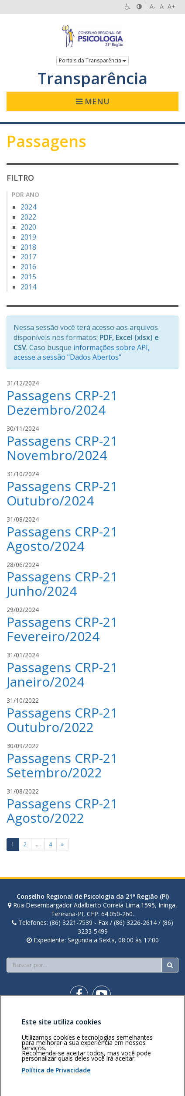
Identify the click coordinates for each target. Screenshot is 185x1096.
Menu (93, 101)
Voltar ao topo (157, 1025)
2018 (28, 247)
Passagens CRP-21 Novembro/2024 (62, 448)
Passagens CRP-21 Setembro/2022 (62, 765)
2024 (28, 207)
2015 (28, 277)
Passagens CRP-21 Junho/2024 (62, 583)
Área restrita (28, 1025)
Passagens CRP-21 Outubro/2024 (62, 493)
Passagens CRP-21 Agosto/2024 (62, 538)
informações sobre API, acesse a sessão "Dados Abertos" (82, 352)
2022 (28, 217)
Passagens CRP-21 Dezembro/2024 (62, 402)
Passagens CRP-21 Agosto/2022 (62, 810)
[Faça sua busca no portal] (84, 965)
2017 (28, 256)
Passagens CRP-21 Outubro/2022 (62, 720)
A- (153, 6)
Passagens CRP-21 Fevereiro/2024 (62, 629)
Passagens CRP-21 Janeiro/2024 (62, 674)
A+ (171, 6)
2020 (28, 227)
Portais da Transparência (92, 60)
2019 (28, 237)
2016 (28, 266)
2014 (28, 287)
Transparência (92, 78)
